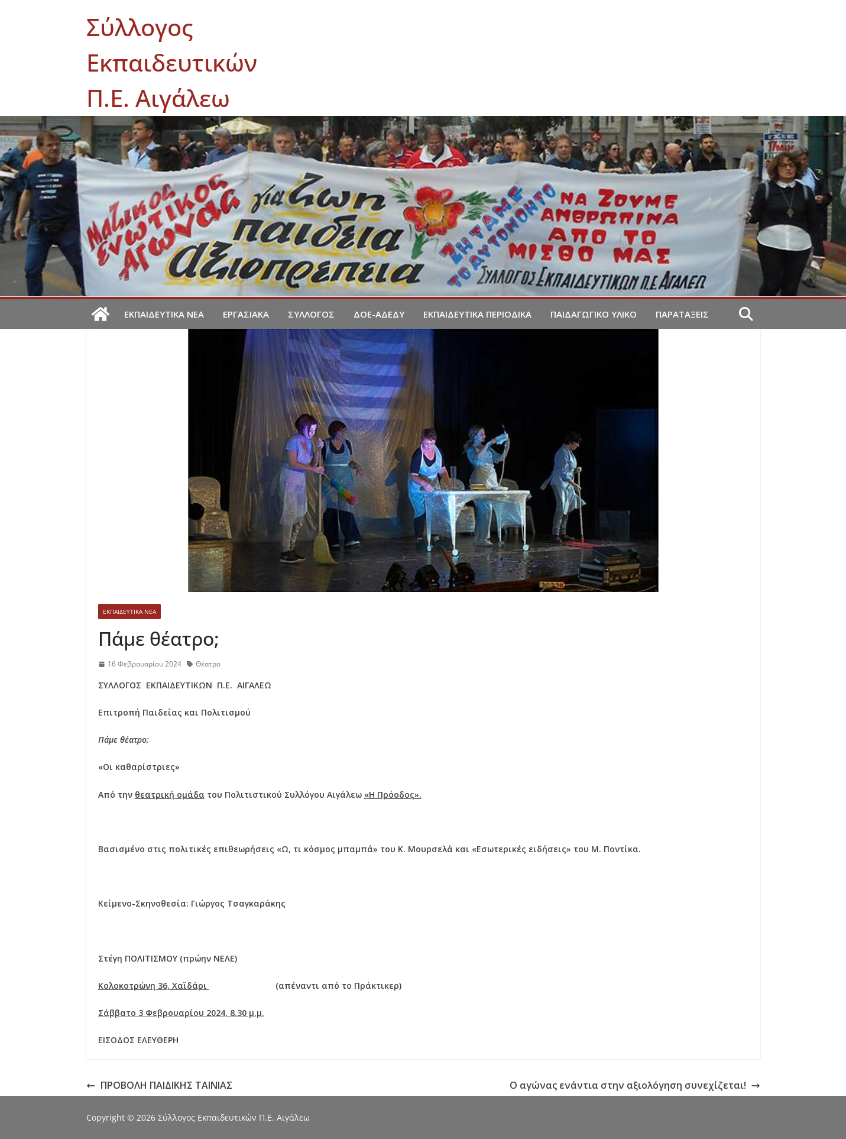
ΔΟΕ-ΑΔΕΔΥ (379, 314)
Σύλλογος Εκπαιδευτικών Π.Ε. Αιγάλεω (171, 62)
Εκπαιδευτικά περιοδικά (477, 314)
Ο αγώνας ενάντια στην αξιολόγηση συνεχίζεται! (635, 1085)
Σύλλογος (311, 314)
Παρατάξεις (682, 314)
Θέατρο (208, 664)
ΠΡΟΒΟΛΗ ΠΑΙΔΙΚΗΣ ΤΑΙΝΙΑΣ (159, 1085)
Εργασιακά (246, 314)
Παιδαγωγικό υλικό (593, 314)
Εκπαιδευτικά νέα (164, 314)
